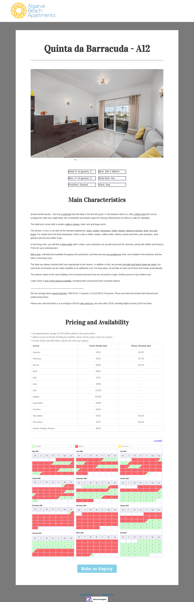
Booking (155, 10)
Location (169, 10)
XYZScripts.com (108, 595)
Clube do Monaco (136, 10)
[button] (34, 113)
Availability (86, 10)
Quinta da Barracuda (109, 10)
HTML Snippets (86, 595)
